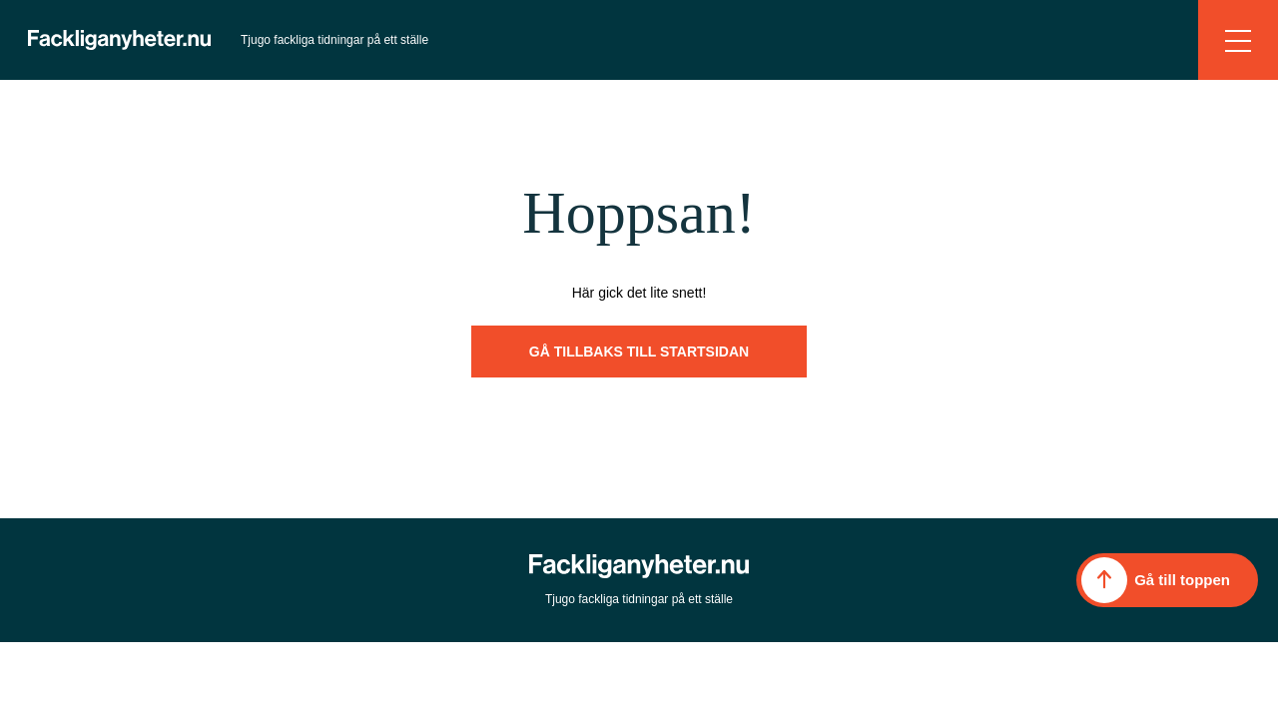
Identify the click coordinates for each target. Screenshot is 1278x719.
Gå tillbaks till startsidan (639, 352)
